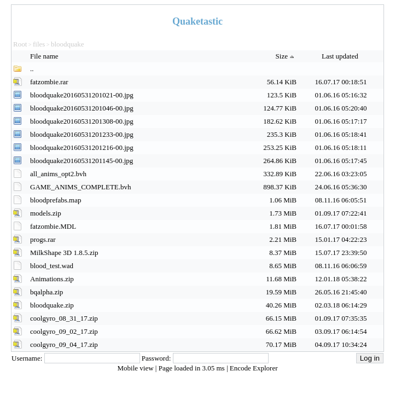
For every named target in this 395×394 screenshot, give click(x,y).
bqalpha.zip (46, 292)
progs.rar (43, 239)
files (39, 44)
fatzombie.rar (49, 82)
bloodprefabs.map (56, 200)
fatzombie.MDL (53, 226)
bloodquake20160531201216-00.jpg (81, 147)
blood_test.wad (51, 266)
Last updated (341, 56)
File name (45, 56)
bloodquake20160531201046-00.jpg (81, 108)
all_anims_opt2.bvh (58, 174)
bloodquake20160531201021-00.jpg (81, 95)
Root (20, 44)
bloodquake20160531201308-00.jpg (81, 121)
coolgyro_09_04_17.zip (64, 344)
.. (32, 69)
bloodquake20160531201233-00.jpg (81, 134)
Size (286, 56)
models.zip (45, 213)
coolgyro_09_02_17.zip (64, 331)
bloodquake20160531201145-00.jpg (81, 161)
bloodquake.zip (52, 305)
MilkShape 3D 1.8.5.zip (64, 252)
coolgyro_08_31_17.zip (64, 318)
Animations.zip (52, 279)
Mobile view (136, 368)
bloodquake (67, 44)
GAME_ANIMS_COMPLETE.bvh (80, 187)
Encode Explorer (254, 368)
